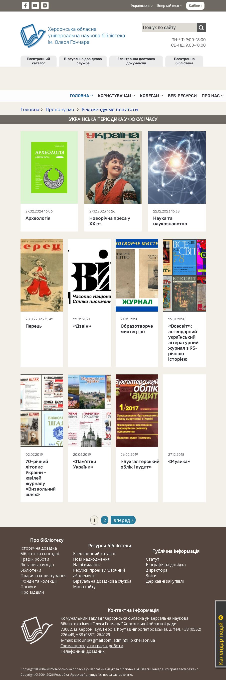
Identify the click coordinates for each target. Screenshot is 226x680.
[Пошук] (201, 27)
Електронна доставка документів (136, 61)
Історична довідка (39, 548)
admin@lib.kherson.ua (134, 640)
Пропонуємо (59, 109)
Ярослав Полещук (83, 674)
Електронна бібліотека (184, 61)
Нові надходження (91, 559)
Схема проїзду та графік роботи (92, 645)
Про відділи (32, 592)
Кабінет (195, 5)
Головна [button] (81, 95)
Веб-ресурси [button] (182, 95)
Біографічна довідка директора (166, 567)
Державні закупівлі (165, 581)
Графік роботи (35, 559)
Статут (152, 559)
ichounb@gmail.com (92, 640)
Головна (30, 109)
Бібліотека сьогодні (40, 553)
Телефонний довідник (83, 651)
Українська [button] (142, 5)
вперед (123, 520)
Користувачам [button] (116, 95)
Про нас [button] (212, 95)
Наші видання (87, 564)
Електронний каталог (38, 61)
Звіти (151, 575)
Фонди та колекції (39, 581)
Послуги (28, 586)
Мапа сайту (84, 586)
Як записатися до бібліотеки (37, 567)
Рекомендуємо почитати (109, 109)
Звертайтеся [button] (169, 5)
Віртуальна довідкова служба (83, 61)
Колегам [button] (151, 95)
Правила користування (43, 575)
